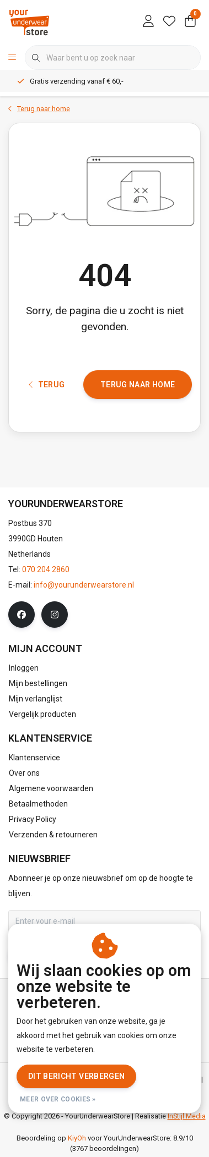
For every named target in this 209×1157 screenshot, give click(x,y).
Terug (47, 384)
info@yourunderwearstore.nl (84, 584)
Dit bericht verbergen (76, 1076)
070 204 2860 (45, 569)
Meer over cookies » (58, 1099)
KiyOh (77, 1138)
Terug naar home (137, 384)
